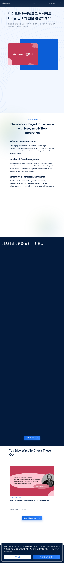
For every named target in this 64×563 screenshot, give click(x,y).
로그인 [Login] (52, 3)
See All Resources (30, 518)
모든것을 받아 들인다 (46, 557)
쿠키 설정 (17, 557)
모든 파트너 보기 (32, 437)
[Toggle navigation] (61, 3)
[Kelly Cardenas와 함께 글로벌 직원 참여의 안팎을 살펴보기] (32, 489)
